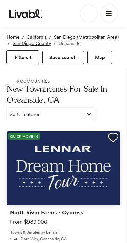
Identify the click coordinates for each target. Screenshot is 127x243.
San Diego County (32, 43)
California (37, 37)
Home (13, 37)
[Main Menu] (109, 13)
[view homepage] (25, 13)
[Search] (88, 13)
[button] (113, 138)
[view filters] (23, 57)
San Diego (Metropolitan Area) (86, 37)
